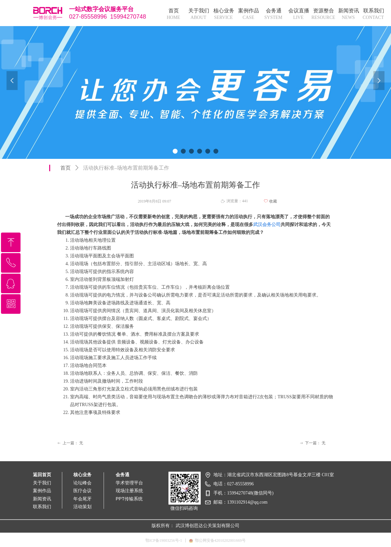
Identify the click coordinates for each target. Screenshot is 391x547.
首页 (65, 168)
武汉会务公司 (267, 224)
